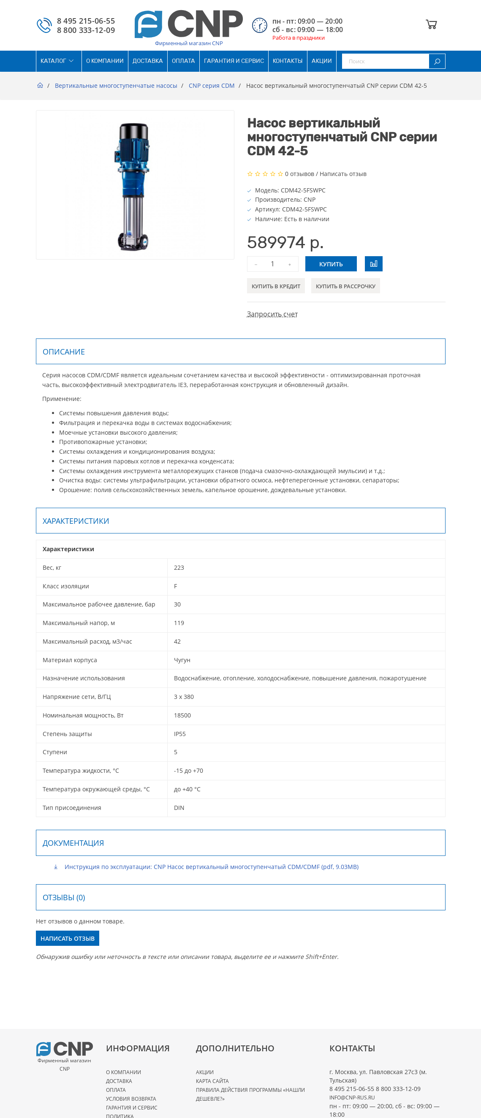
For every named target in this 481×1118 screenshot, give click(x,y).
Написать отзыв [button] (68, 938)
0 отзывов (299, 174)
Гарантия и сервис (132, 1107)
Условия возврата (131, 1098)
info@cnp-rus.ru (352, 1097)
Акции (205, 1072)
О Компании (123, 1072)
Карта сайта (212, 1081)
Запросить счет (272, 314)
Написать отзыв (343, 174)
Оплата (116, 1090)
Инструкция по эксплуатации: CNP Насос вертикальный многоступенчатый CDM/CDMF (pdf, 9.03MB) (206, 867)
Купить (331, 264)
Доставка (119, 1081)
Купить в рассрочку (345, 286)
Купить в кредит (276, 286)
